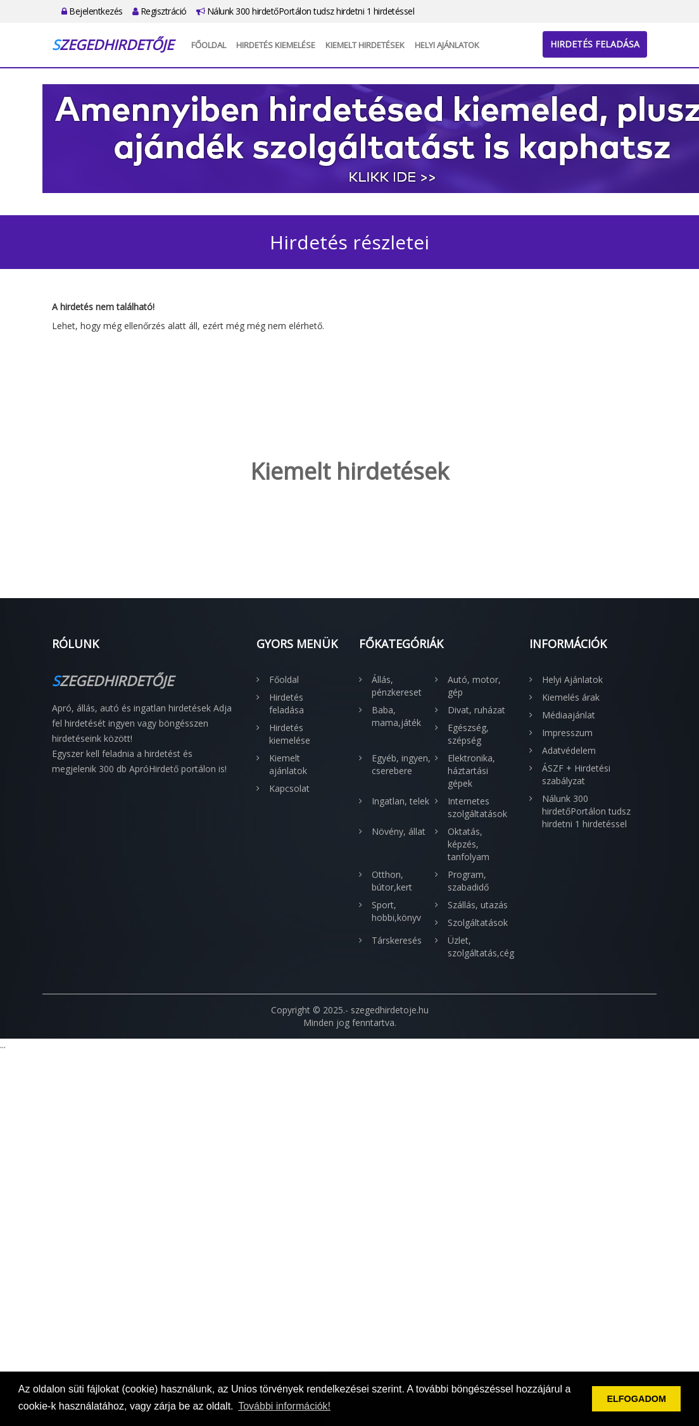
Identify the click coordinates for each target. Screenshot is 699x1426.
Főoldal (208, 45)
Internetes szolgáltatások (477, 807)
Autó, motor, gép (474, 685)
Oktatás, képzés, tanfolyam (468, 844)
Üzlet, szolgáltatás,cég (479, 946)
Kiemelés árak (571, 697)
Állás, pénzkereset (397, 685)
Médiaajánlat (568, 715)
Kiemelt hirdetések (365, 45)
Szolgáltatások (478, 922)
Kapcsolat (289, 788)
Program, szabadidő (468, 880)
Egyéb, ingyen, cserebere (401, 764)
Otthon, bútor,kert (392, 880)
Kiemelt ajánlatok (288, 764)
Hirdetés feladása (594, 44)
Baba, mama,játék (396, 716)
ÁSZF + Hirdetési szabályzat (576, 774)
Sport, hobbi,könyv (396, 911)
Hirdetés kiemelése (275, 45)
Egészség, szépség (468, 734)
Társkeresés (397, 940)
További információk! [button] (284, 1406)
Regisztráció (159, 11)
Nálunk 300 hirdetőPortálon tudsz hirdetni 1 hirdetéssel (305, 11)
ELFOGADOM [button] (636, 1399)
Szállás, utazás (478, 905)
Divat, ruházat (476, 710)
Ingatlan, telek (400, 801)
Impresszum (567, 733)
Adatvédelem (569, 750)
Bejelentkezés (92, 11)
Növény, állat (398, 831)
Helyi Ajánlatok (447, 45)
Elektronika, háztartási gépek (471, 770)
